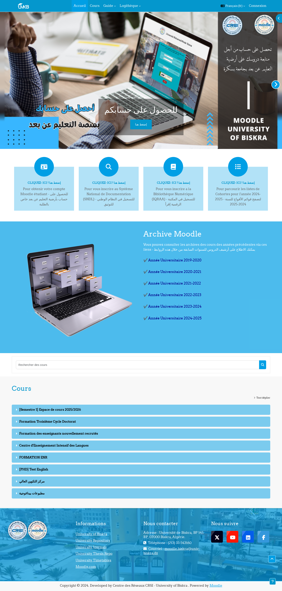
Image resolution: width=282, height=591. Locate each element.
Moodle (216, 585)
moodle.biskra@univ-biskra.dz (171, 551)
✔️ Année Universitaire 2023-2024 (172, 306)
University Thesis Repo (94, 553)
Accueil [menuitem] (80, 6)
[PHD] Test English (33, 469)
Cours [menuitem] (94, 6)
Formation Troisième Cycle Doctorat (47, 421)
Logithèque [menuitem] (129, 6)
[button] (232, 6)
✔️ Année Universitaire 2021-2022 (172, 283)
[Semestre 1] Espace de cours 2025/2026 (50, 410)
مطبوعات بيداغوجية (32, 493)
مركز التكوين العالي (32, 481)
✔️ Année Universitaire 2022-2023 (172, 295)
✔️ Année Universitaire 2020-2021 (172, 271)
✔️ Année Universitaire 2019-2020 (172, 260)
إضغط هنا (141, 124)
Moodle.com (86, 567)
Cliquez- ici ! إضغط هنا (44, 183)
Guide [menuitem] (108, 6)
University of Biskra (91, 534)
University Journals (91, 547)
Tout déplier (263, 397)
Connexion (257, 6)
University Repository (93, 540)
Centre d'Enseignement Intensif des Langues (54, 445)
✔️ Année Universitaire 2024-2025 (172, 318)
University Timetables (93, 560)
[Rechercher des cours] (137, 364)
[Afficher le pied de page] (272, 581)
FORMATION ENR (33, 457)
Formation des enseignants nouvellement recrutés (58, 433)
